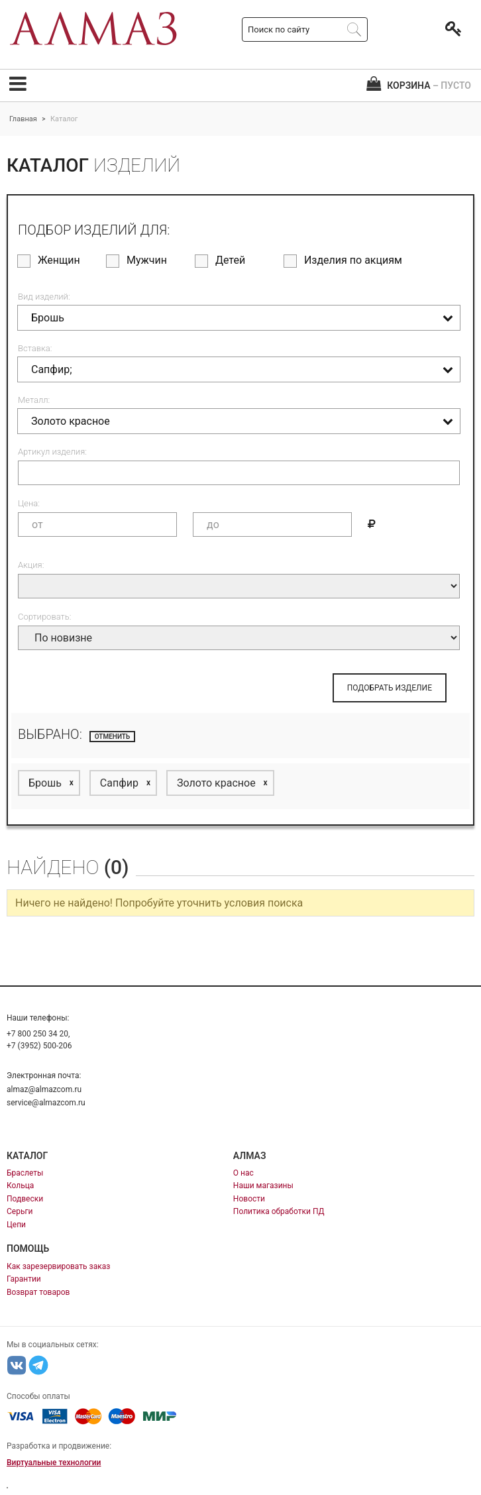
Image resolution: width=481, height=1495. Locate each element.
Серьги (19, 1211)
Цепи (16, 1224)
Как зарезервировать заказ (58, 1266)
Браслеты (25, 1173)
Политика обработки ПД (279, 1211)
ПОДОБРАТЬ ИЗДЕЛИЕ (389, 687)
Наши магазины (263, 1185)
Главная (23, 119)
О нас (243, 1173)
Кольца (20, 1185)
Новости (249, 1198)
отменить (113, 736)
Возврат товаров (38, 1292)
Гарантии (24, 1279)
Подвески (25, 1198)
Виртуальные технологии (54, 1462)
